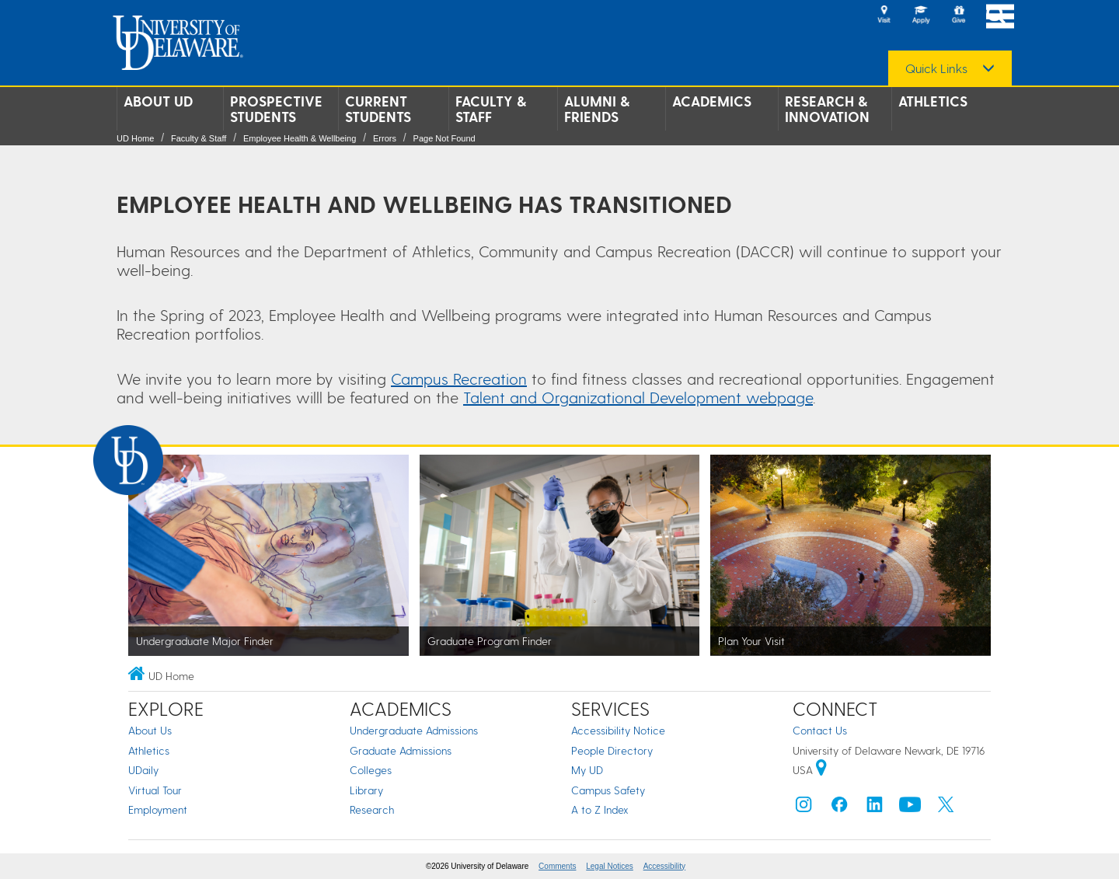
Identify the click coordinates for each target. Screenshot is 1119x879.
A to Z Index (600, 809)
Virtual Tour (155, 790)
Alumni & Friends (596, 108)
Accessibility (664, 866)
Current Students (378, 108)
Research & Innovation (827, 108)
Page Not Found (444, 138)
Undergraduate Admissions (414, 730)
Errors (384, 138)
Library (366, 790)
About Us (150, 730)
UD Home (135, 138)
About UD (158, 101)
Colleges (371, 769)
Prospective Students (276, 108)
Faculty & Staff (490, 108)
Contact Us (820, 730)
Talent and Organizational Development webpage (638, 397)
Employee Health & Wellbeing (299, 138)
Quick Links (936, 68)
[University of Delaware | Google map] (821, 769)
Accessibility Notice (618, 730)
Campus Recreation (459, 378)
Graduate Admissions (400, 750)
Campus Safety (608, 790)
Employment (157, 809)
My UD (587, 769)
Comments (557, 866)
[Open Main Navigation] (1000, 16)
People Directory (612, 750)
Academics (711, 101)
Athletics (932, 101)
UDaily (143, 769)
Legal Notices (609, 866)
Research (372, 809)
